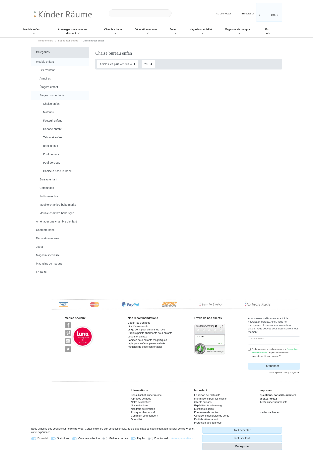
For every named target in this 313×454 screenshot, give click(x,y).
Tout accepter (242, 430)
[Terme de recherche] (140, 13)
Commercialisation (89, 438)
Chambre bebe (113, 29)
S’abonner (281, 366)
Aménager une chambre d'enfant (72, 31)
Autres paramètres (182, 438)
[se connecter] (220, 13)
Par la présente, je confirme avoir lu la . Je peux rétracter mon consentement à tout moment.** (275, 352)
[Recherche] (178, 13)
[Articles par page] (148, 64)
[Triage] (117, 64)
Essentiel (43, 438)
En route (267, 31)
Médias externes (118, 438)
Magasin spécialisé (200, 29)
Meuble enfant (31, 29)
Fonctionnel (161, 438)
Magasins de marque (237, 29)
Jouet (173, 29)
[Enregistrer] (245, 13)
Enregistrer (242, 446)
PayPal (141, 438)
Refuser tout (242, 438)
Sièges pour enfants (67, 40)
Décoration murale (146, 29)
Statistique (63, 438)
